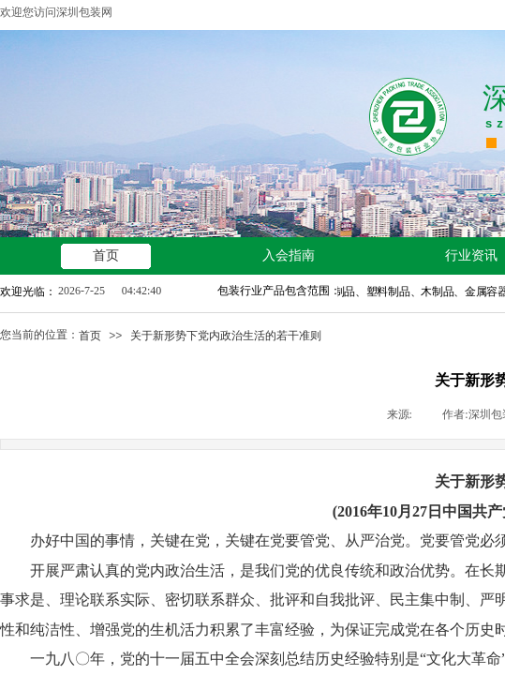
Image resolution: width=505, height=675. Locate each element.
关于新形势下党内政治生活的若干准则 (225, 335)
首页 (90, 335)
